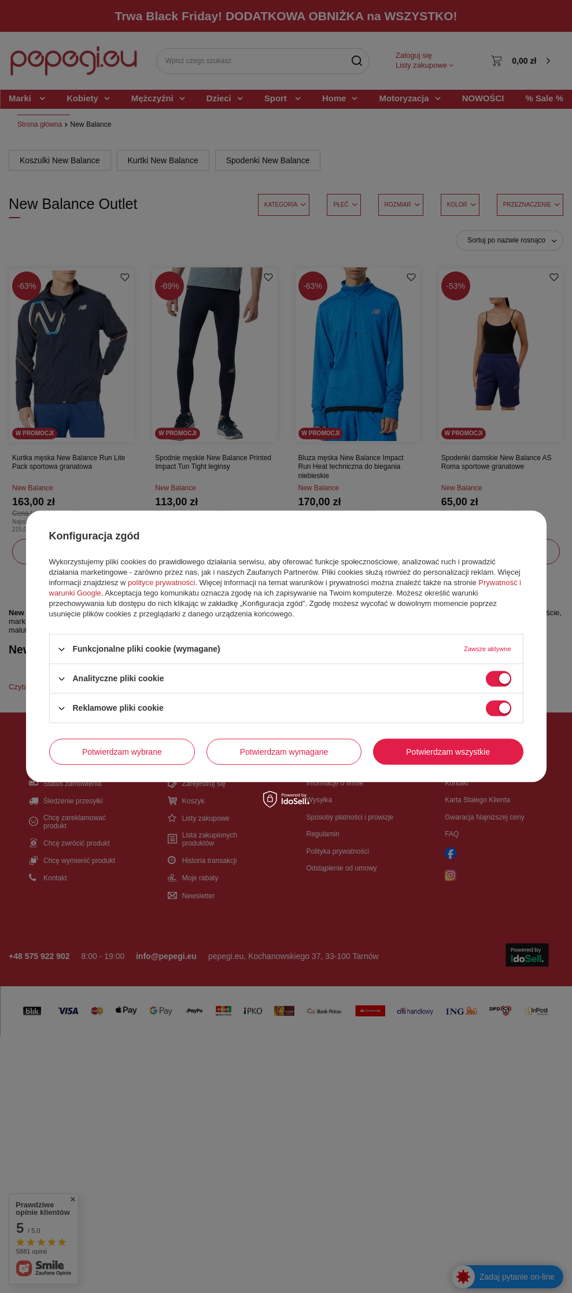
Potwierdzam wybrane (122, 751)
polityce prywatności (161, 582)
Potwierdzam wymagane (284, 751)
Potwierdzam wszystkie (448, 751)
